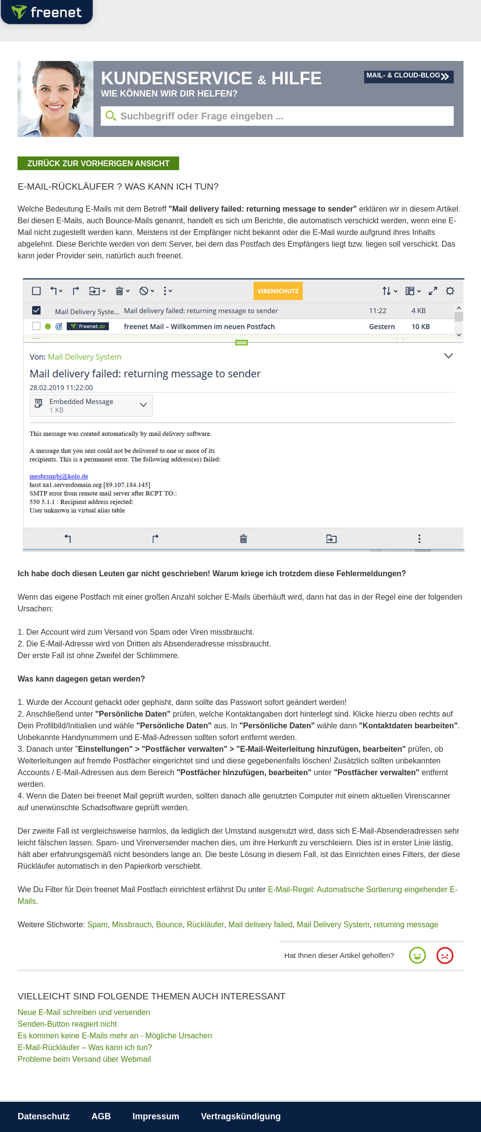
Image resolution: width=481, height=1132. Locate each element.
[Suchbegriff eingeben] (277, 116)
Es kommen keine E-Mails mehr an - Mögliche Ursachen (115, 1036)
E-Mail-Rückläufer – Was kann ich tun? (85, 1047)
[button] (417, 955)
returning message (406, 924)
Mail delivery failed (260, 924)
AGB (101, 1116)
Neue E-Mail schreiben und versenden (84, 1012)
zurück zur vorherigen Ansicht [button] (98, 163)
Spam (97, 924)
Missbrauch (132, 924)
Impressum (155, 1116)
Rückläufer (205, 924)
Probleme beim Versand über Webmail (84, 1059)
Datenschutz (44, 1116)
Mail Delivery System (333, 924)
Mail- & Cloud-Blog (404, 75)
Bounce (169, 924)
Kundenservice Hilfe (211, 78)
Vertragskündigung (241, 1116)
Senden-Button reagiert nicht (67, 1024)
